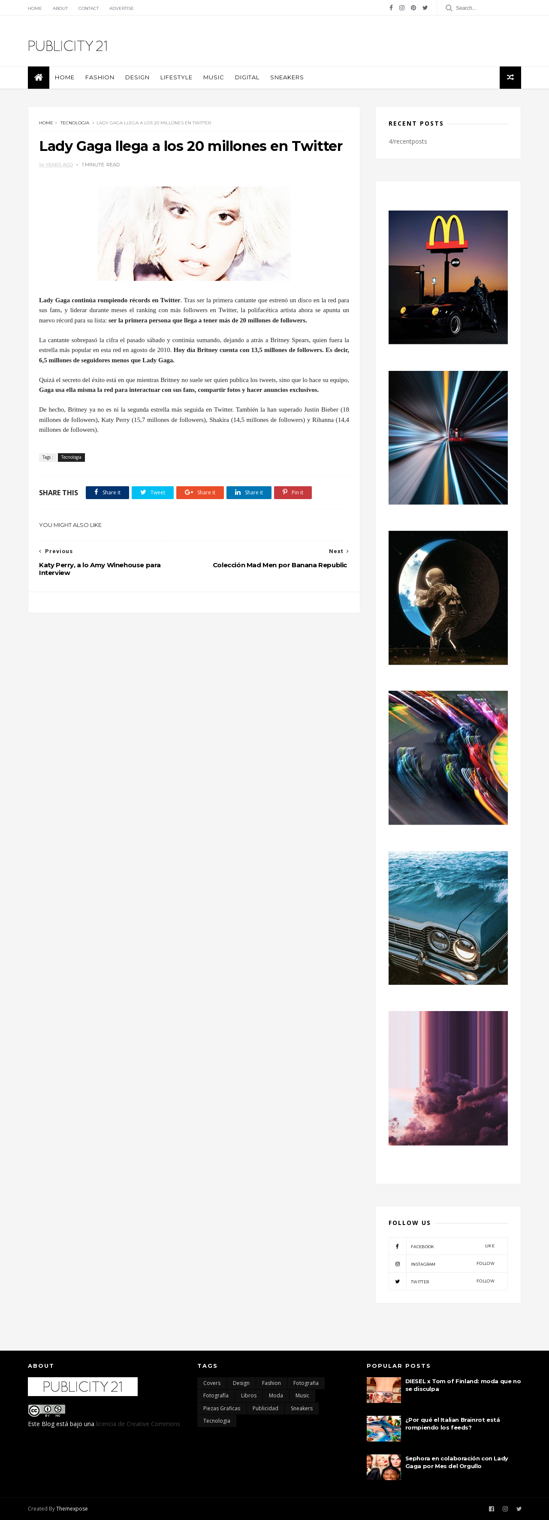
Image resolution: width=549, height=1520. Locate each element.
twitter (442, 1281)
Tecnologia (74, 123)
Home (35, 8)
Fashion (100, 77)
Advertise (121, 8)
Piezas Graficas (221, 1408)
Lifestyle (176, 77)
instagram (442, 1263)
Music (213, 77)
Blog (48, 1424)
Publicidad (265, 1408)
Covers (211, 1383)
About (60, 8)
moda (276, 1395)
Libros (248, 1395)
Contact (88, 8)
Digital (247, 77)
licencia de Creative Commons (138, 1424)
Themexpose (72, 1508)
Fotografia (306, 1383)
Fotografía (216, 1395)
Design (137, 77)
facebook (442, 1246)
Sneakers (287, 77)
